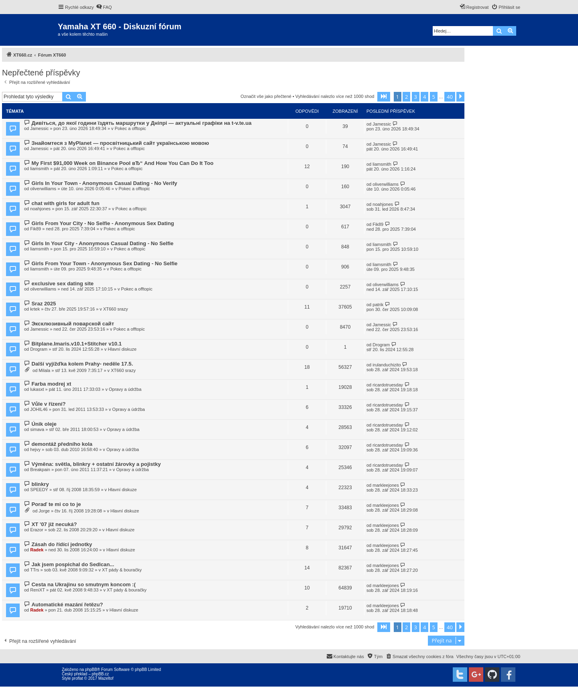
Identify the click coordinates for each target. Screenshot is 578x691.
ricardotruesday (387, 384)
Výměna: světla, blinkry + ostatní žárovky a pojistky (96, 464)
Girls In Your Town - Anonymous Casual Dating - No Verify (104, 183)
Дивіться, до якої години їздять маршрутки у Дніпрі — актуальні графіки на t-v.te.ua (141, 123)
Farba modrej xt (51, 384)
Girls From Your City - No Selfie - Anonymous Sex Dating (102, 223)
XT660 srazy (115, 309)
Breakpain (40, 469)
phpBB (91, 669)
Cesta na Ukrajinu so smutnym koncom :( (83, 584)
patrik (377, 304)
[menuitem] (104, 7)
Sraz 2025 (43, 304)
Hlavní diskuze (122, 349)
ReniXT (37, 589)
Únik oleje (43, 424)
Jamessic (39, 128)
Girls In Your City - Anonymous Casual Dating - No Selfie (102, 243)
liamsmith (39, 168)
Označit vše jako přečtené (265, 96)
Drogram (38, 349)
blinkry (40, 484)
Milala (44, 370)
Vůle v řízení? (48, 404)
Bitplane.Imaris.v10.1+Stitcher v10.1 (76, 344)
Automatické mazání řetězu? (67, 605)
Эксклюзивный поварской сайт (72, 324)
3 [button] (415, 96)
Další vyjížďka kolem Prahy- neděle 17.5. (82, 364)
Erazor (36, 529)
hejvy (35, 449)
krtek (35, 309)
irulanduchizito (386, 364)
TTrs (34, 569)
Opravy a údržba (125, 389)
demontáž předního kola (61, 444)
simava (37, 429)
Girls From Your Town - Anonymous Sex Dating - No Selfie (104, 263)
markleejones (385, 485)
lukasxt (37, 389)
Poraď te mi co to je (56, 504)
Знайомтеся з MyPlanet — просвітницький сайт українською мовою (120, 143)
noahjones (40, 208)
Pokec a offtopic (130, 128)
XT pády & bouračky (122, 569)
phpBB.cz (100, 674)
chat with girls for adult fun (65, 203)
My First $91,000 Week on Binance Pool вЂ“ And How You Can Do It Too (122, 163)
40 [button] (450, 96)
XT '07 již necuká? (54, 524)
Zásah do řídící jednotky (61, 544)
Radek (36, 549)
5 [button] (433, 96)
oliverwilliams (43, 188)
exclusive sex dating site (62, 283)
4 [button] (424, 96)
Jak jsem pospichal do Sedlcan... (72, 564)
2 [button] (406, 96)
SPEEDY (39, 489)
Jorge (44, 510)
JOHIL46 (38, 409)
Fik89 (35, 228)
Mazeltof (106, 678)
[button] (383, 97)
